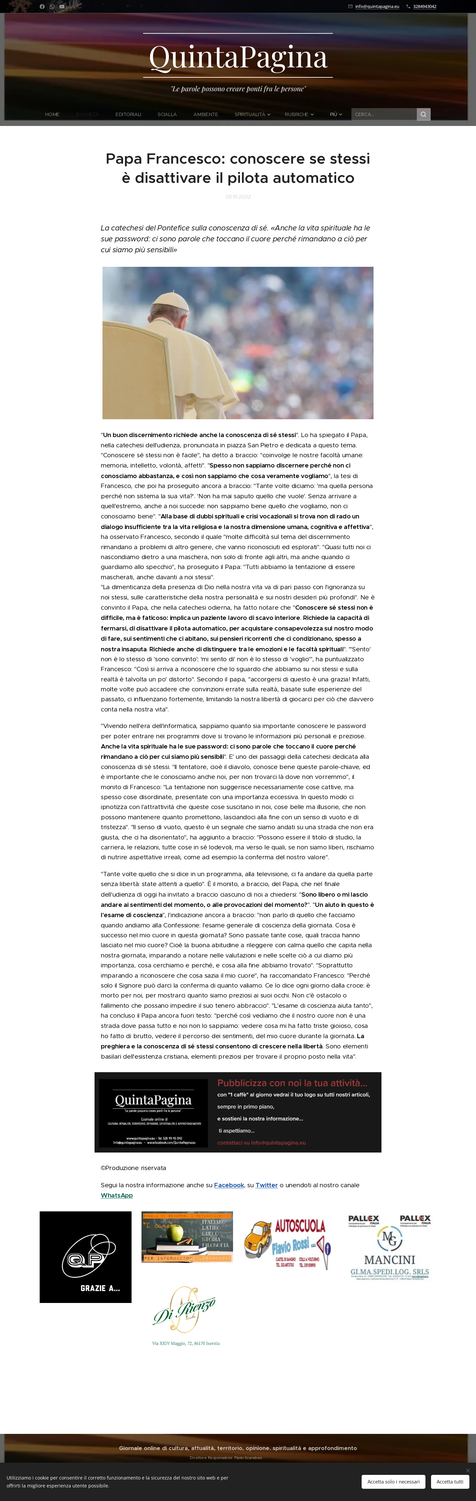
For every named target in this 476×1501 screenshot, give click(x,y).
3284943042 (424, 6)
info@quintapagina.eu (377, 6)
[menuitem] (57, 114)
